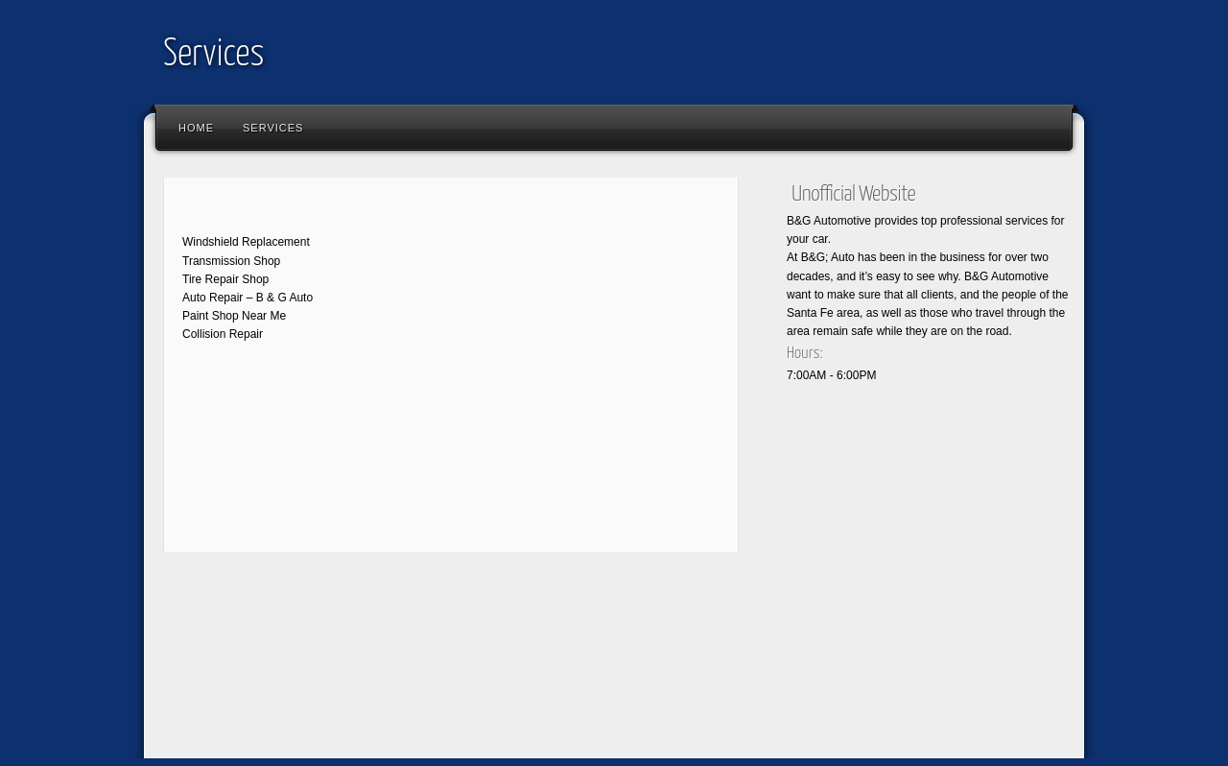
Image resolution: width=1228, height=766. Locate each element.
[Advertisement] (503, 633)
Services (213, 55)
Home (196, 127)
